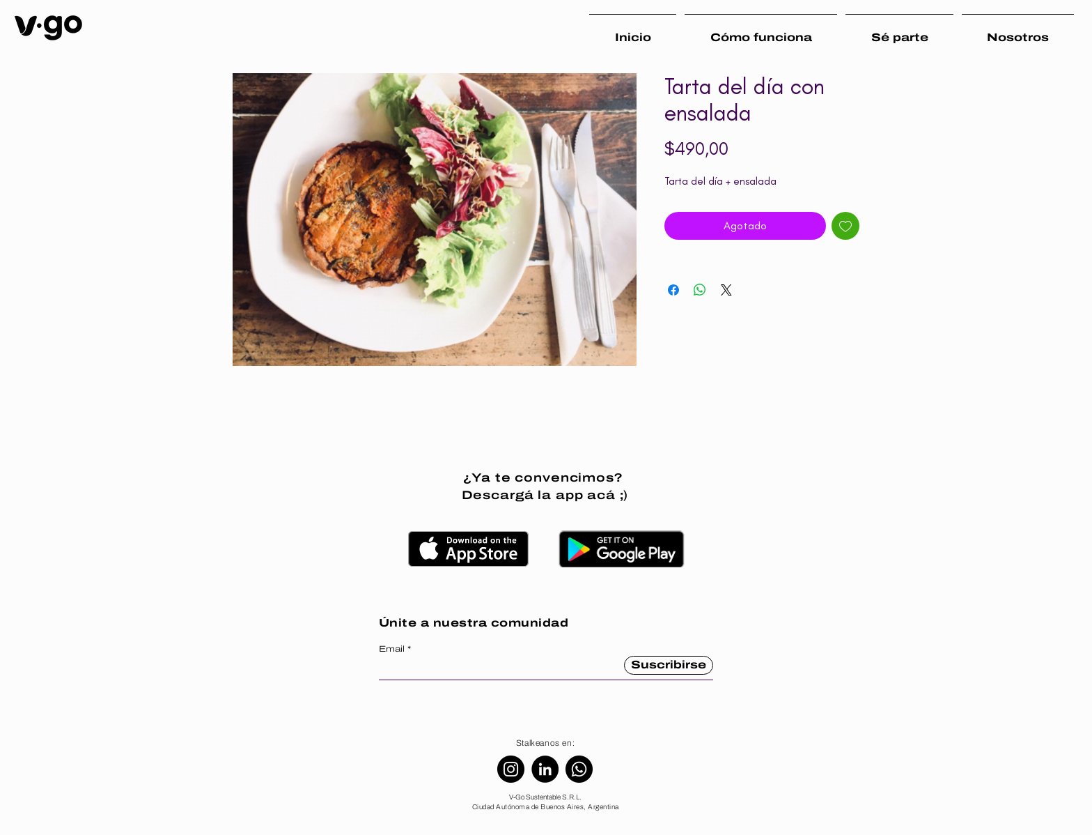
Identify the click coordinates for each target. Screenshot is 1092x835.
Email (392, 649)
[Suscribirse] (668, 665)
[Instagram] (510, 769)
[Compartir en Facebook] (673, 290)
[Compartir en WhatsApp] (700, 290)
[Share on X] (726, 290)
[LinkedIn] (545, 769)
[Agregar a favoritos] (845, 226)
